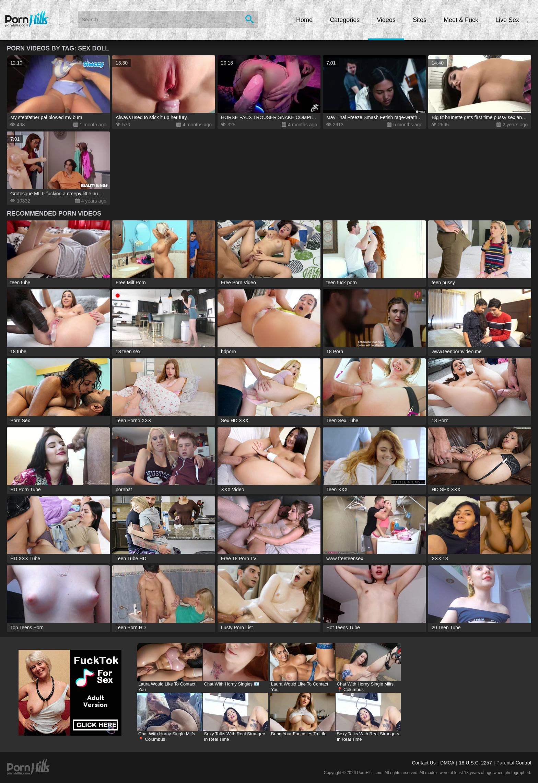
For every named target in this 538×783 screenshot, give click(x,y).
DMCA (447, 762)
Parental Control (513, 762)
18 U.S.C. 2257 (475, 762)
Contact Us (423, 762)
